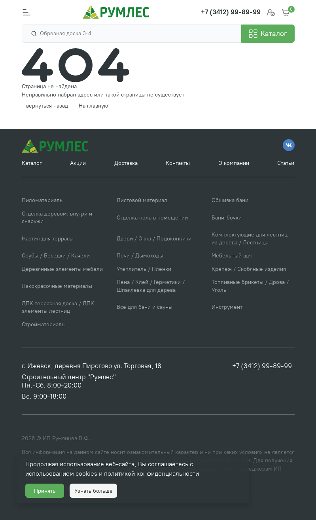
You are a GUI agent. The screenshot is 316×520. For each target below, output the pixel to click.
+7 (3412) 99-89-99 (262, 366)
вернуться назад (47, 105)
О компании (233, 163)
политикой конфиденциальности (151, 473)
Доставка (126, 163)
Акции (78, 163)
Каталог (32, 163)
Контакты (178, 163)
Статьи (285, 163)
